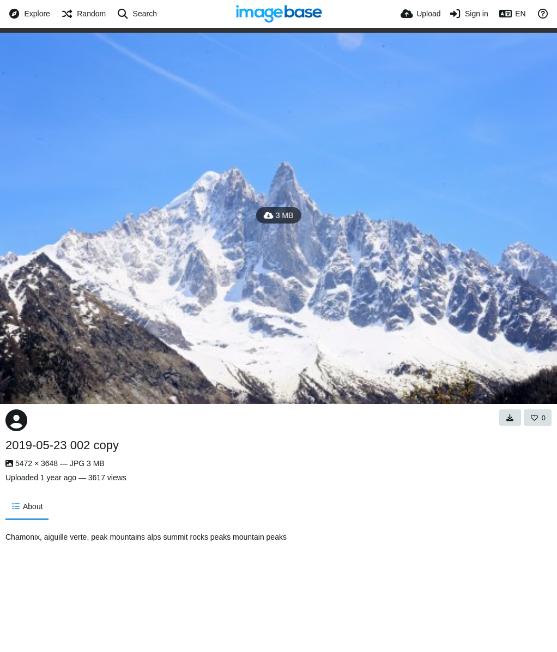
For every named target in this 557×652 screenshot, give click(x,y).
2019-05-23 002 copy (62, 445)
